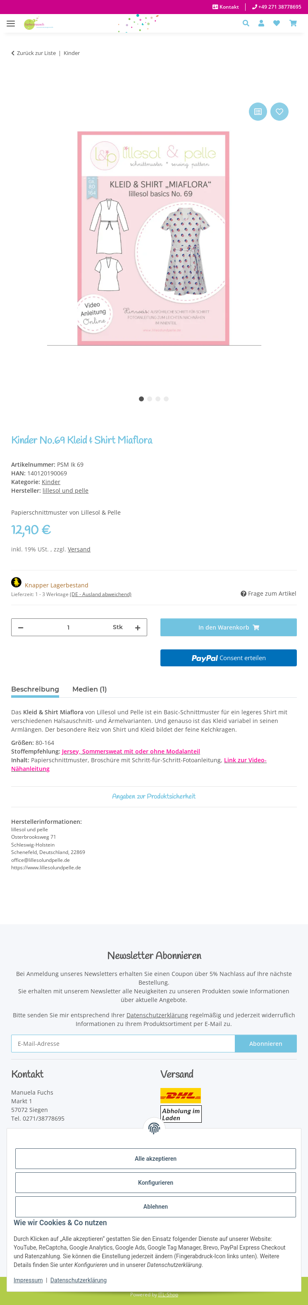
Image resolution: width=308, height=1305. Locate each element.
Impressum (28, 1280)
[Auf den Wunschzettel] (279, 112)
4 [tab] (166, 398)
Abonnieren (265, 1043)
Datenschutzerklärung (78, 1280)
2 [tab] (149, 398)
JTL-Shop (168, 1294)
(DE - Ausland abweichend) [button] (100, 594)
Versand (79, 549)
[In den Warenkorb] (17, 91)
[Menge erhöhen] (138, 627)
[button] (248, 23)
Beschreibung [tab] (35, 689)
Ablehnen (155, 1206)
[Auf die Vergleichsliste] (258, 112)
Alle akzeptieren (156, 1158)
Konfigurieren (155, 1182)
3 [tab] (157, 398)
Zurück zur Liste (36, 53)
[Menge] (68, 627)
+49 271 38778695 (279, 6)
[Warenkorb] (293, 23)
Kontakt (228, 6)
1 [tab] (141, 398)
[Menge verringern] (21, 627)
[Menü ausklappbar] (11, 19)
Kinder (51, 482)
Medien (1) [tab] (89, 689)
